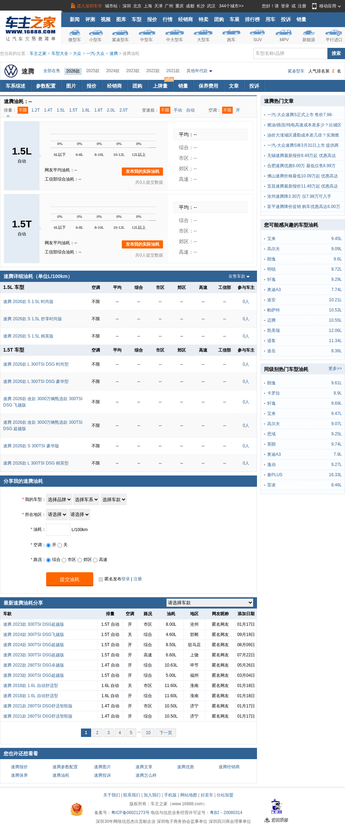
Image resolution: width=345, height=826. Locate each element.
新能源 (308, 39)
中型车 (146, 39)
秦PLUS (274, 474)
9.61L (336, 382)
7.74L (336, 289)
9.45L (336, 238)
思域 (271, 433)
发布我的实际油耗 (142, 171)
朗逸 (271, 259)
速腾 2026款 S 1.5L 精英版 (28, 336)
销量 (301, 19)
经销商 (185, 19)
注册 (302, 6)
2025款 (93, 70)
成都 (190, 6)
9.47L (336, 413)
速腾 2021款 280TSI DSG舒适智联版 (38, 706)
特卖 (203, 19)
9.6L (338, 259)
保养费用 (208, 86)
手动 (178, 110)
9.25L (336, 433)
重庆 (179, 6)
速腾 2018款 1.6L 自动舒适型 (30, 685)
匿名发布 (110, 579)
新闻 (75, 19)
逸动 (271, 464)
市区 (69, 559)
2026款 (73, 71)
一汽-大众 (95, 53)
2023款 (133, 70)
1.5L (61, 110)
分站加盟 (225, 795)
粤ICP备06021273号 (130, 812)
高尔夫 (273, 248)
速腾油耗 (60, 775)
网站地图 (188, 795)
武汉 (211, 6)
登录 (285, 6)
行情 (167, 19)
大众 (77, 53)
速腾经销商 (229, 766)
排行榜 (252, 19)
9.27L (336, 464)
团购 (219, 19)
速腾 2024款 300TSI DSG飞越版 (33, 634)
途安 (271, 299)
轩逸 (271, 279)
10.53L (335, 310)
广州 (169, 6)
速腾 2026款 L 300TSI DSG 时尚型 (36, 364)
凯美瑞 (273, 330)
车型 (137, 19)
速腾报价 (19, 766)
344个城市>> (231, 6)
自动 (190, 110)
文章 (234, 86)
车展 (234, 19)
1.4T (48, 110)
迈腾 (271, 320)
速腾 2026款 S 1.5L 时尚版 (28, 301)
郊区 (84, 559)
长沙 (200, 6)
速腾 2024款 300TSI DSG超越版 (33, 644)
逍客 (271, 340)
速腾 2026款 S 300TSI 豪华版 (31, 445)
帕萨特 (273, 310)
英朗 (271, 444)
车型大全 (59, 53)
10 (148, 732)
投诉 (286, 19)
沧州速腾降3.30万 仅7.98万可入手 (299, 196)
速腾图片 (102, 766)
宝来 (271, 238)
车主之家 (38, 53)
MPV (284, 39)
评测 (90, 19)
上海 (148, 6)
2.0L (111, 110)
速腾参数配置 (65, 766)
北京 (137, 6)
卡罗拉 (273, 393)
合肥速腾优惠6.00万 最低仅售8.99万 (301, 165)
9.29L (336, 279)
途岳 (271, 350)
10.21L (335, 299)
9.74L (336, 444)
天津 (158, 6)
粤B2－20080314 (226, 812)
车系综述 (15, 86)
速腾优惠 (185, 766)
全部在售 (51, 70)
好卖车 (207, 795)
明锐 (271, 269)
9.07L (336, 423)
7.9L (338, 454)
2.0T (123, 110)
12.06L (335, 330)
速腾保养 (19, 775)
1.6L (86, 110)
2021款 (173, 70)
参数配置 (46, 86)
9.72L (336, 269)
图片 (71, 86)
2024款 (113, 70)
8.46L (336, 485)
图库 (121, 19)
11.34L (335, 340)
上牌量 (162, 84)
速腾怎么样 (146, 775)
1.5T (73, 110)
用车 (270, 19)
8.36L (336, 350)
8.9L (338, 393)
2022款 (153, 70)
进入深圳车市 (89, 6)
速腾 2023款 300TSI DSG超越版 (33, 624)
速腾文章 (144, 766)
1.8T (98, 110)
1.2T (35, 110)
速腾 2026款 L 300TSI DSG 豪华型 (36, 381)
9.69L (336, 403)
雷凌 (271, 485)
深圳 (127, 6)
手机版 (170, 795)
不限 (23, 110)
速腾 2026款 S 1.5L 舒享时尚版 (32, 318)
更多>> (335, 368)
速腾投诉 (102, 775)
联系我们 (131, 795)
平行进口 (334, 39)
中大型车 (174, 39)
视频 (106, 19)
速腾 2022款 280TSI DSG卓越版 (33, 665)
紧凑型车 (120, 39)
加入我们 (152, 795)
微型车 (74, 39)
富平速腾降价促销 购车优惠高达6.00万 (303, 206)
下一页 (165, 732)
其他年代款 (197, 70)
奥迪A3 (274, 289)
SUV (257, 39)
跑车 (231, 39)
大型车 (203, 39)
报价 (152, 19)
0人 (246, 301)
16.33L (335, 474)
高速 (100, 559)
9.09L (336, 248)
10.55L (335, 320)
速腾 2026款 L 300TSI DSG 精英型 (36, 463)
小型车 (95, 39)
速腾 (113, 53)
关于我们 (111, 795)
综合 (53, 559)
